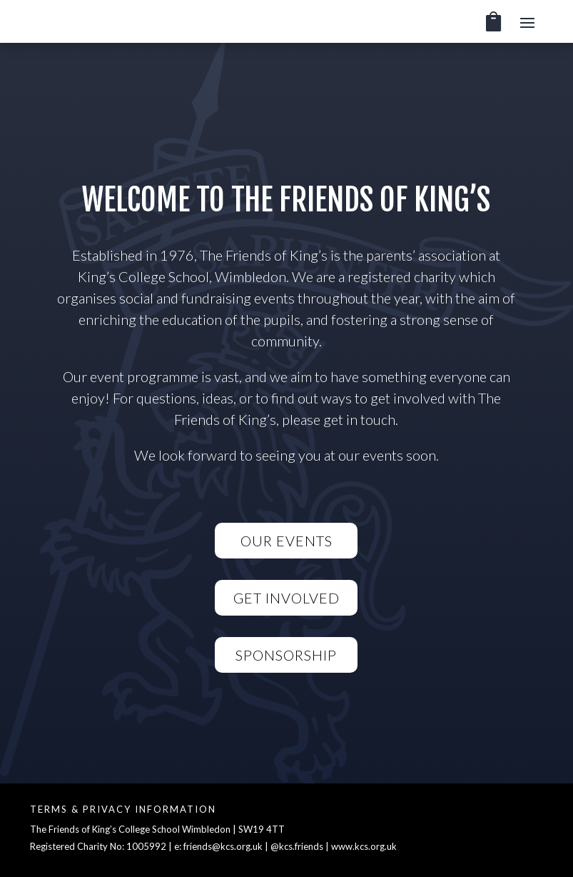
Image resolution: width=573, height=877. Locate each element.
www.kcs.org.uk (364, 846)
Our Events (286, 540)
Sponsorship (286, 654)
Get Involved (286, 597)
